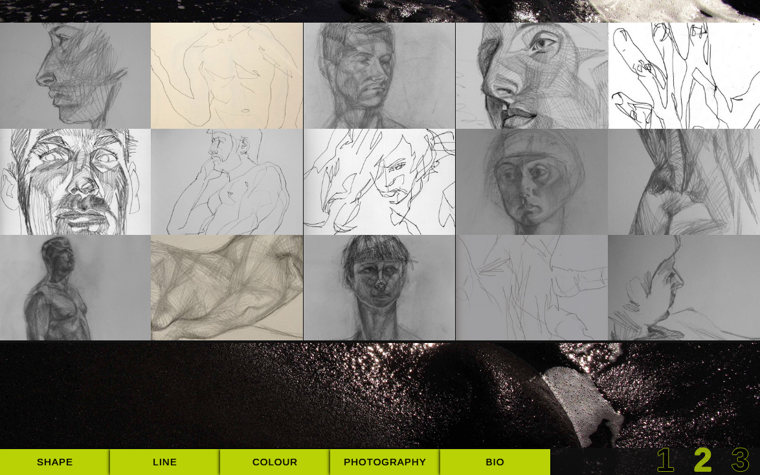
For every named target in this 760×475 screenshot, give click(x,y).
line (165, 461)
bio (495, 461)
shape (55, 461)
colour (275, 461)
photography (385, 461)
